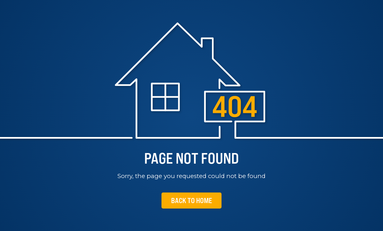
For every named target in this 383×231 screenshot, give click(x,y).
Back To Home (191, 200)
